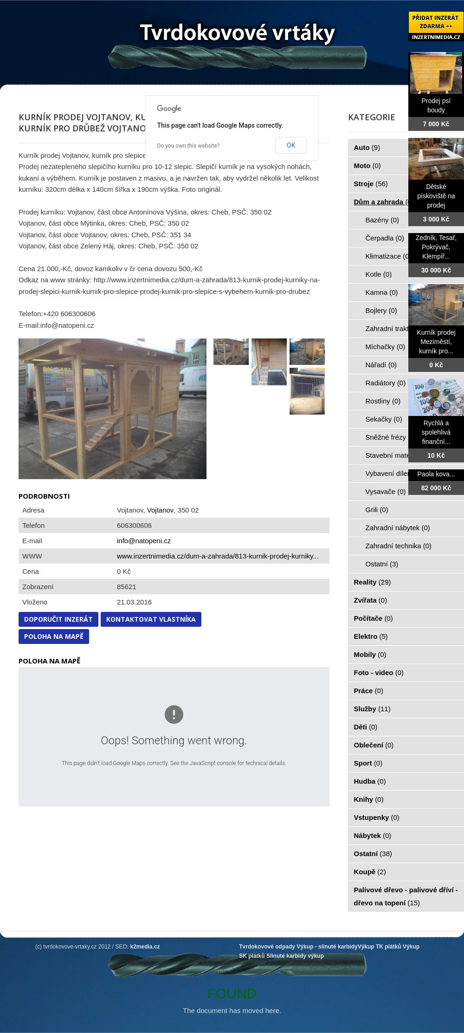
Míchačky (386, 347)
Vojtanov (160, 510)
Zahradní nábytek (398, 528)
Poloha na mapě (54, 636)
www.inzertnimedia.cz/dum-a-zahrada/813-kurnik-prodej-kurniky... (218, 556)
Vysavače (386, 491)
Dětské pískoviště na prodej (436, 196)
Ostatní (382, 564)
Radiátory (386, 383)
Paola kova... (436, 474)
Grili (377, 509)
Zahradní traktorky (399, 328)
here (272, 1010)
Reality (372, 582)
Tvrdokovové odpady (267, 946)
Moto (367, 165)
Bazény (383, 220)
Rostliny (383, 401)
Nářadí (381, 365)
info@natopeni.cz (144, 541)
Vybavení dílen (394, 473)
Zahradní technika (399, 546)
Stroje (371, 184)
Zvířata (370, 600)
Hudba (370, 781)
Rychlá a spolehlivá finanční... (436, 432)
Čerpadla (385, 238)
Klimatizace (389, 256)
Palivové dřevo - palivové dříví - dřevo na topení (406, 896)
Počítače (373, 618)
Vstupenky (377, 817)
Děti (366, 727)
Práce (368, 691)
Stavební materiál (398, 455)
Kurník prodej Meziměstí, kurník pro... (436, 342)
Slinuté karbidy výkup (295, 956)
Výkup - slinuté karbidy (326, 946)
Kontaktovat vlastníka (151, 619)
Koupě (370, 872)
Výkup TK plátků (379, 946)
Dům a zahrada (384, 202)
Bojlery (381, 310)
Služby (372, 709)
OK (291, 145)
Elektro (371, 636)
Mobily (370, 654)
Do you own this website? (188, 146)
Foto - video (379, 672)
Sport (368, 763)
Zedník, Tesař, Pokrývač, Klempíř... (436, 247)
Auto (367, 147)
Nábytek (373, 835)
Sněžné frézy (391, 437)
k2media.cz (145, 946)
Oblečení (374, 745)
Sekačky (384, 419)
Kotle (379, 274)
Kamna (382, 292)
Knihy (369, 799)
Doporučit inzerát (58, 619)
